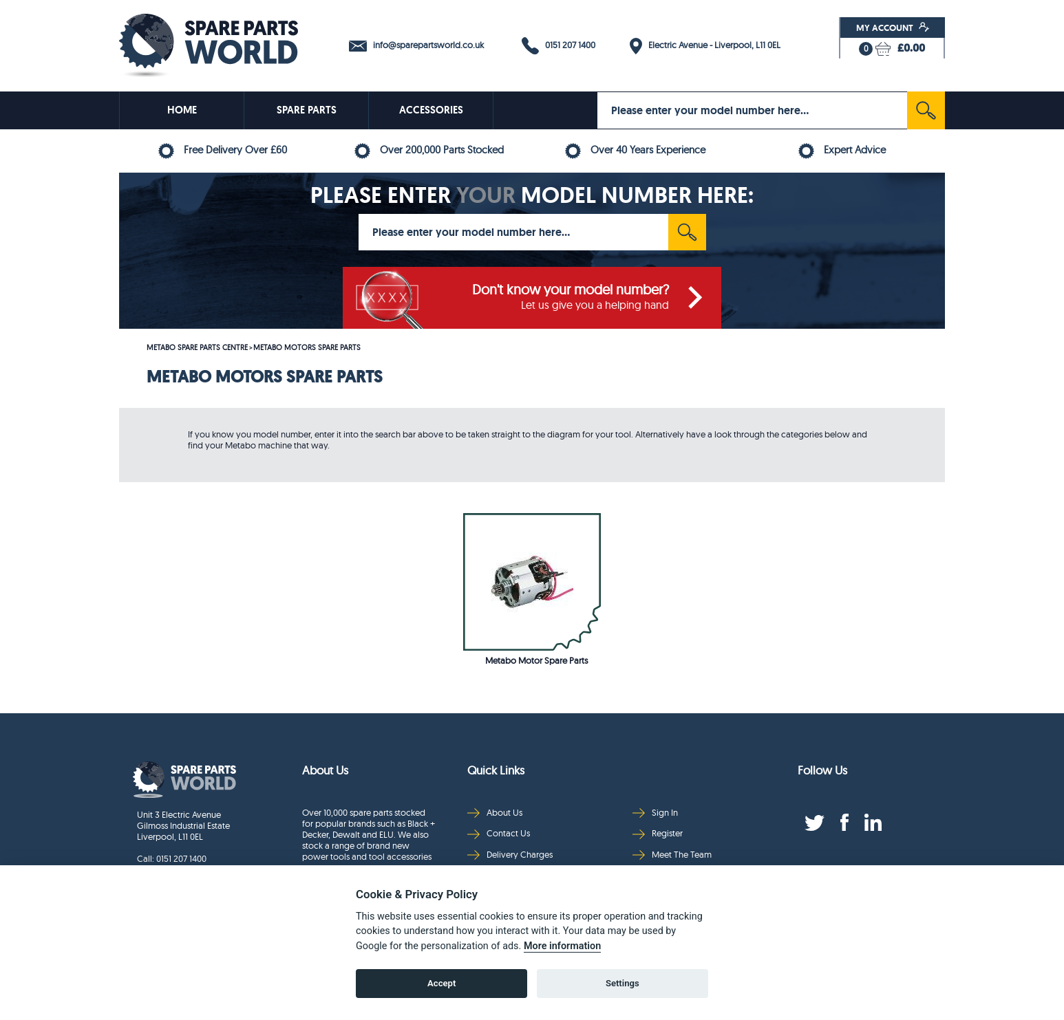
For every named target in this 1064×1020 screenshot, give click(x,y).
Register (657, 833)
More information (562, 946)
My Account (893, 27)
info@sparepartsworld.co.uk (416, 45)
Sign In (655, 812)
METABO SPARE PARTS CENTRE (197, 347)
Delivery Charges (510, 854)
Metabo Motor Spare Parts (536, 660)
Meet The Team (672, 854)
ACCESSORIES (431, 110)
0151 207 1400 (558, 45)
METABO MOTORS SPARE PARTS (307, 347)
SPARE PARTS (307, 110)
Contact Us (498, 833)
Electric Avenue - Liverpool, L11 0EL (705, 46)
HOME (182, 110)
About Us (494, 812)
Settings (622, 983)
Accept (441, 983)
